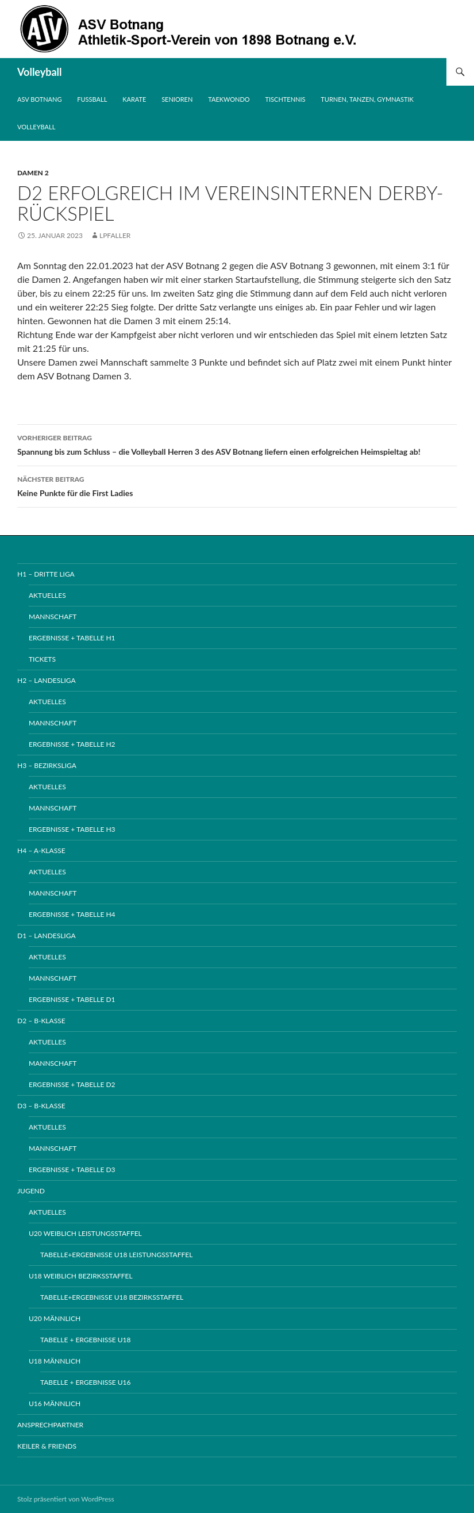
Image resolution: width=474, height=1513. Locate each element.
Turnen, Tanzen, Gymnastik (367, 99)
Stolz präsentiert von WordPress (65, 1499)
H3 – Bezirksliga (46, 765)
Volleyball (39, 72)
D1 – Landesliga (46, 935)
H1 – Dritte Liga (46, 574)
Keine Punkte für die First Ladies (237, 485)
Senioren (176, 99)
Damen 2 (33, 172)
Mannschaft (52, 616)
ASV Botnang (39, 99)
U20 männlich (54, 1318)
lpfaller (114, 235)
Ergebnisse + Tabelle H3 (72, 829)
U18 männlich (54, 1361)
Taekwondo (228, 99)
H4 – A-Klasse (41, 850)
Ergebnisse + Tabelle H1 (72, 637)
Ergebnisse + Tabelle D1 (72, 999)
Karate (134, 99)
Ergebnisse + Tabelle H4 (72, 914)
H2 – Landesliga (46, 680)
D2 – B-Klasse (41, 1020)
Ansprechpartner (50, 1424)
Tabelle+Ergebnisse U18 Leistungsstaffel (116, 1254)
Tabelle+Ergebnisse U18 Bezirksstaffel (111, 1297)
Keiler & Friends (46, 1446)
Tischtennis (285, 99)
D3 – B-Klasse (41, 1105)
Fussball (92, 99)
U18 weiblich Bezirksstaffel (81, 1276)
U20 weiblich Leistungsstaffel (85, 1233)
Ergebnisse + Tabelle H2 (72, 744)
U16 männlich (54, 1403)
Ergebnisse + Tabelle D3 (72, 1169)
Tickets (42, 659)
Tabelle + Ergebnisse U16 (85, 1382)
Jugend (31, 1190)
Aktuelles (47, 595)
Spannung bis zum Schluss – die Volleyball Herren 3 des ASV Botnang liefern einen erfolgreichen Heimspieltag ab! (237, 443)
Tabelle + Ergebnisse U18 (85, 1339)
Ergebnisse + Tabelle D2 (72, 1084)
